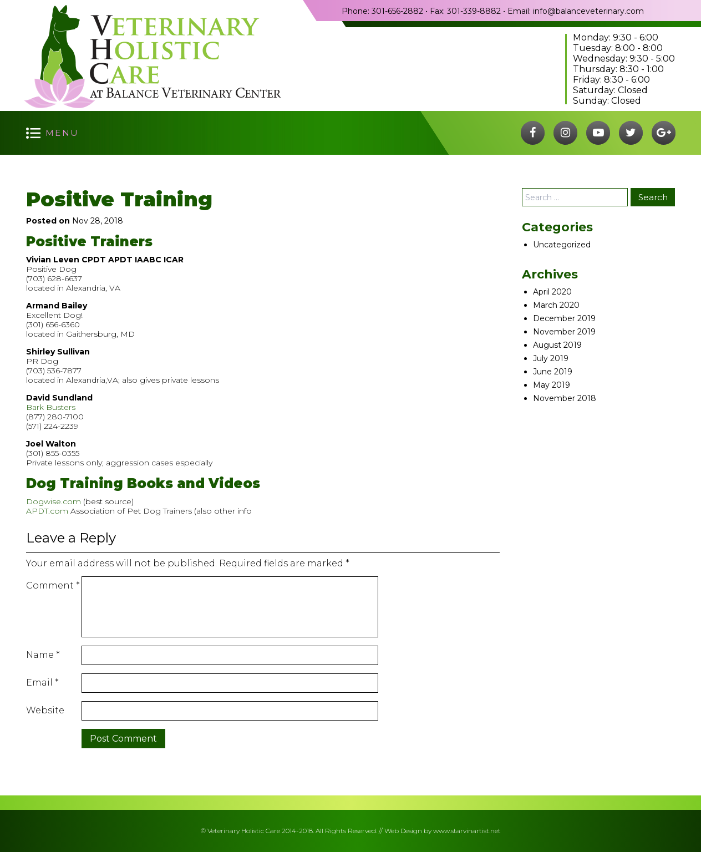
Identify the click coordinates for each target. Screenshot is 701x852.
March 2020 (556, 305)
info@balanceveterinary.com (588, 11)
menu (62, 133)
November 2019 (564, 332)
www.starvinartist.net (467, 830)
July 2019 (550, 358)
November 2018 (564, 398)
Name (43, 655)
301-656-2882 (397, 11)
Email (42, 682)
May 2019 (551, 385)
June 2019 (552, 372)
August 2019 (557, 345)
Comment (53, 585)
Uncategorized (562, 245)
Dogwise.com (53, 501)
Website (45, 710)
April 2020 (552, 292)
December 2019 (564, 318)
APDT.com (47, 511)
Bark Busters (50, 407)
